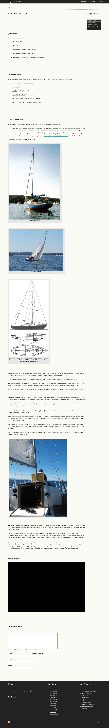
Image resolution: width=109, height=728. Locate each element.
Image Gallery (92, 20)
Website (10, 665)
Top (98, 722)
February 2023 (53, 701)
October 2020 (53, 712)
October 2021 (53, 703)
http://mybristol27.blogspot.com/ (74, 389)
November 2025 (53, 693)
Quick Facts (92, 22)
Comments (92, 28)
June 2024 (52, 697)
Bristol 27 (19, 2)
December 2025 (53, 691)
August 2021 (53, 705)
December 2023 (53, 699)
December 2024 (53, 695)
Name (10, 653)
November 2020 (53, 709)
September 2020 (54, 714)
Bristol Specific (97, 2)
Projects (84, 2)
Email (10, 659)
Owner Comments (93, 26)
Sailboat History (93, 24)
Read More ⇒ (12, 697)
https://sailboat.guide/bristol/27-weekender (56, 136)
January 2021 (53, 707)
